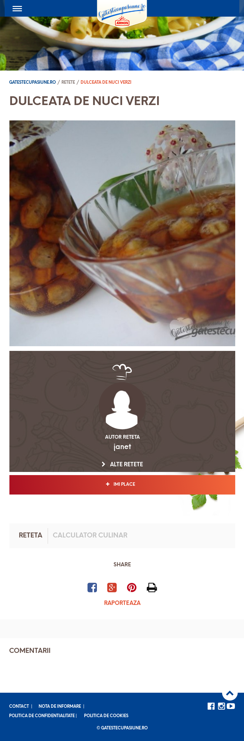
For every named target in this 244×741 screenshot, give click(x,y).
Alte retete (122, 465)
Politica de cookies (106, 716)
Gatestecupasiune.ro (32, 83)
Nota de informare (60, 707)
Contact (19, 707)
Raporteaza (122, 603)
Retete (68, 83)
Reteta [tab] (30, 535)
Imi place (122, 484)
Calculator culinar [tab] (90, 535)
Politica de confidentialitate (42, 716)
